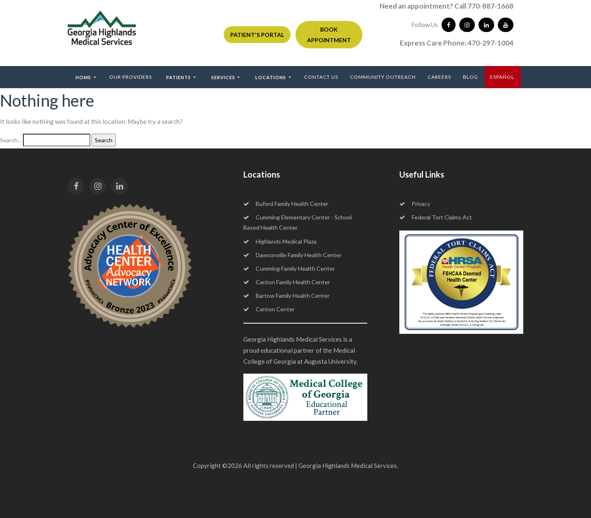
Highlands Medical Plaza (279, 241)
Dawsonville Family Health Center (292, 254)
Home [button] (84, 77)
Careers (439, 77)
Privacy (414, 203)
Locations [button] (271, 77)
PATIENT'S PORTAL (257, 34)
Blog (470, 77)
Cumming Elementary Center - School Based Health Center (297, 222)
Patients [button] (179, 77)
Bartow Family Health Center (286, 295)
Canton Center (269, 309)
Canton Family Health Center (286, 281)
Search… (11, 140)
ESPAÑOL (502, 77)
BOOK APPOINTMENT (329, 34)
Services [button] (223, 77)
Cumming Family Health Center (289, 268)
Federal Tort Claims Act (435, 217)
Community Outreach (383, 77)
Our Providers (130, 77)
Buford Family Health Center (285, 203)
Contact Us (321, 77)
